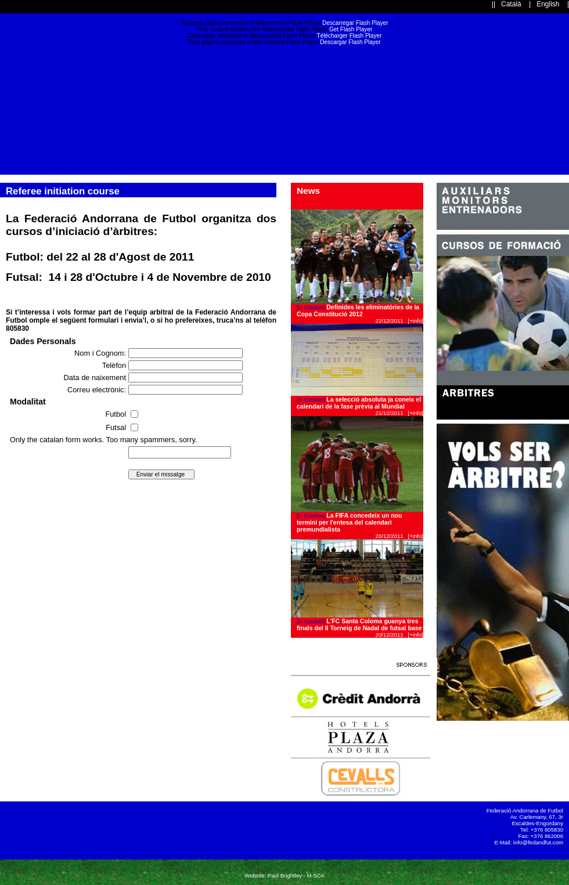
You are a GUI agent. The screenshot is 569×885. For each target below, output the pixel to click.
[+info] (415, 320)
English (547, 4)
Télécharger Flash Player (349, 35)
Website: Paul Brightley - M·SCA (284, 875)
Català (511, 4)
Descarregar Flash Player (355, 23)
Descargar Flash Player (350, 42)
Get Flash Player (350, 29)
